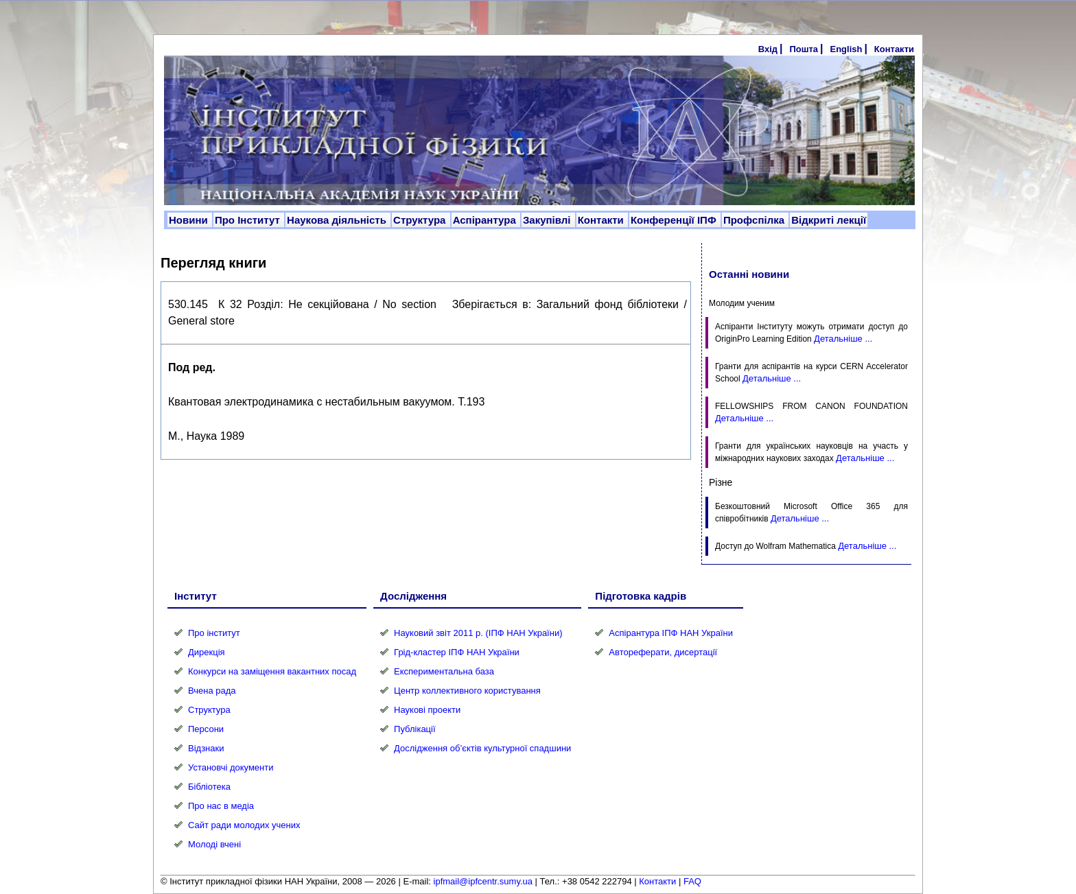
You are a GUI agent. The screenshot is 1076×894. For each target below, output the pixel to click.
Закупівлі (548, 220)
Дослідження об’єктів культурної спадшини (482, 748)
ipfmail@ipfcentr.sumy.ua (483, 881)
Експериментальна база (444, 671)
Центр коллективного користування (467, 690)
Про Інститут (249, 220)
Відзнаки (206, 748)
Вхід (767, 49)
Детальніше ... (843, 338)
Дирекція (206, 652)
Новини (190, 220)
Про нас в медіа (221, 806)
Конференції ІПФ (675, 220)
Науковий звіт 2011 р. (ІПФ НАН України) (478, 633)
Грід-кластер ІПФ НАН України (456, 652)
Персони (206, 729)
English (846, 49)
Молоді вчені (214, 844)
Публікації (414, 729)
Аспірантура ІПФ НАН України (671, 633)
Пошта (803, 49)
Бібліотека (209, 786)
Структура (421, 220)
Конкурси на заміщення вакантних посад (272, 671)
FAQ (692, 881)
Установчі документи (231, 767)
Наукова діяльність (338, 220)
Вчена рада (212, 690)
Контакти (894, 49)
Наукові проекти (427, 710)
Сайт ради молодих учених (244, 825)
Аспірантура (486, 220)
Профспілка (755, 220)
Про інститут (214, 633)
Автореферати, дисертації (663, 652)
